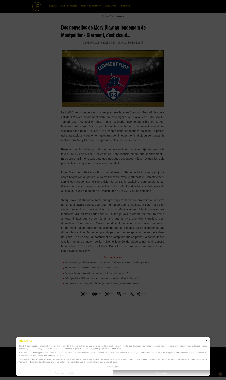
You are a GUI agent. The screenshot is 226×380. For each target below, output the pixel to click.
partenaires (32, 346)
